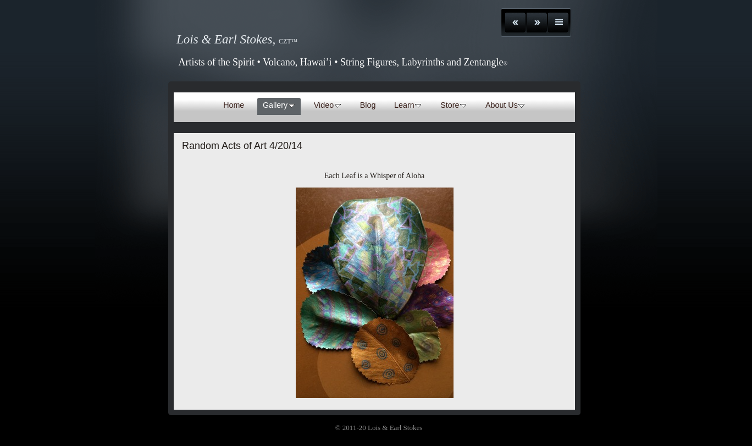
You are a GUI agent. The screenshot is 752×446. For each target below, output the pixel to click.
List (558, 22)
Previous (515, 22)
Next (537, 22)
